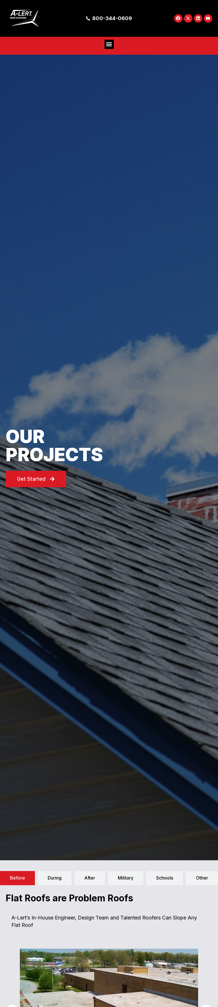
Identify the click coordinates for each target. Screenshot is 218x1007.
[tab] (17, 878)
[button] (109, 44)
